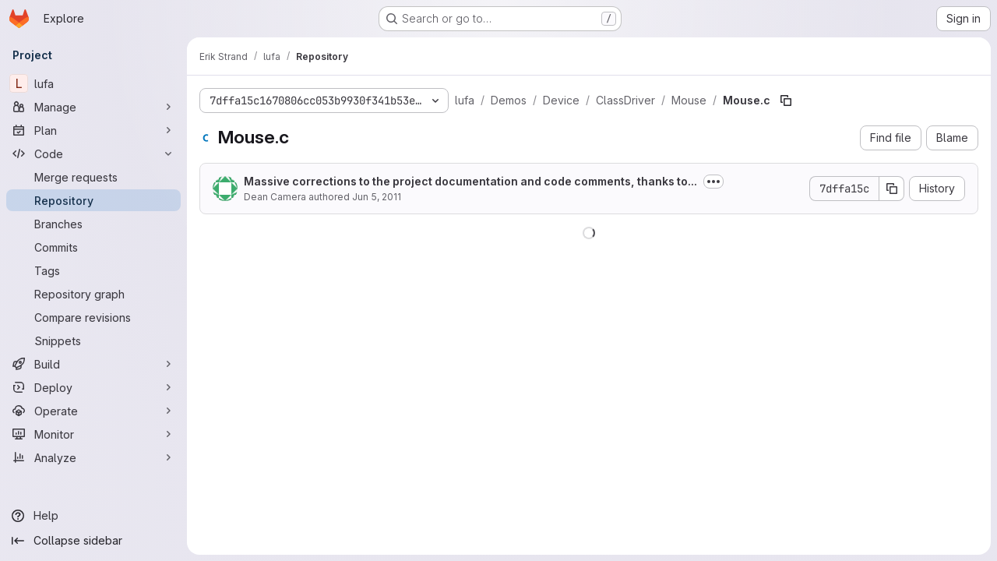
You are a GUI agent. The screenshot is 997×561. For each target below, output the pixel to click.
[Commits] (93, 247)
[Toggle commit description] (713, 182)
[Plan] (93, 130)
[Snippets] (93, 340)
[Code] (93, 153)
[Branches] (93, 224)
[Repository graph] (93, 294)
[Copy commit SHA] (891, 188)
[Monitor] (93, 434)
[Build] (93, 364)
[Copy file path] (785, 100)
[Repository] (93, 200)
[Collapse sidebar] (93, 541)
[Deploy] (93, 387)
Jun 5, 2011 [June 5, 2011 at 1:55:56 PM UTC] (376, 197)
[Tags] (93, 270)
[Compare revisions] (93, 317)
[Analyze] (93, 457)
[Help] (93, 516)
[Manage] (93, 107)
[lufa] (93, 83)
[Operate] (93, 411)
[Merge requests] (93, 177)
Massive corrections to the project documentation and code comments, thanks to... (470, 181)
